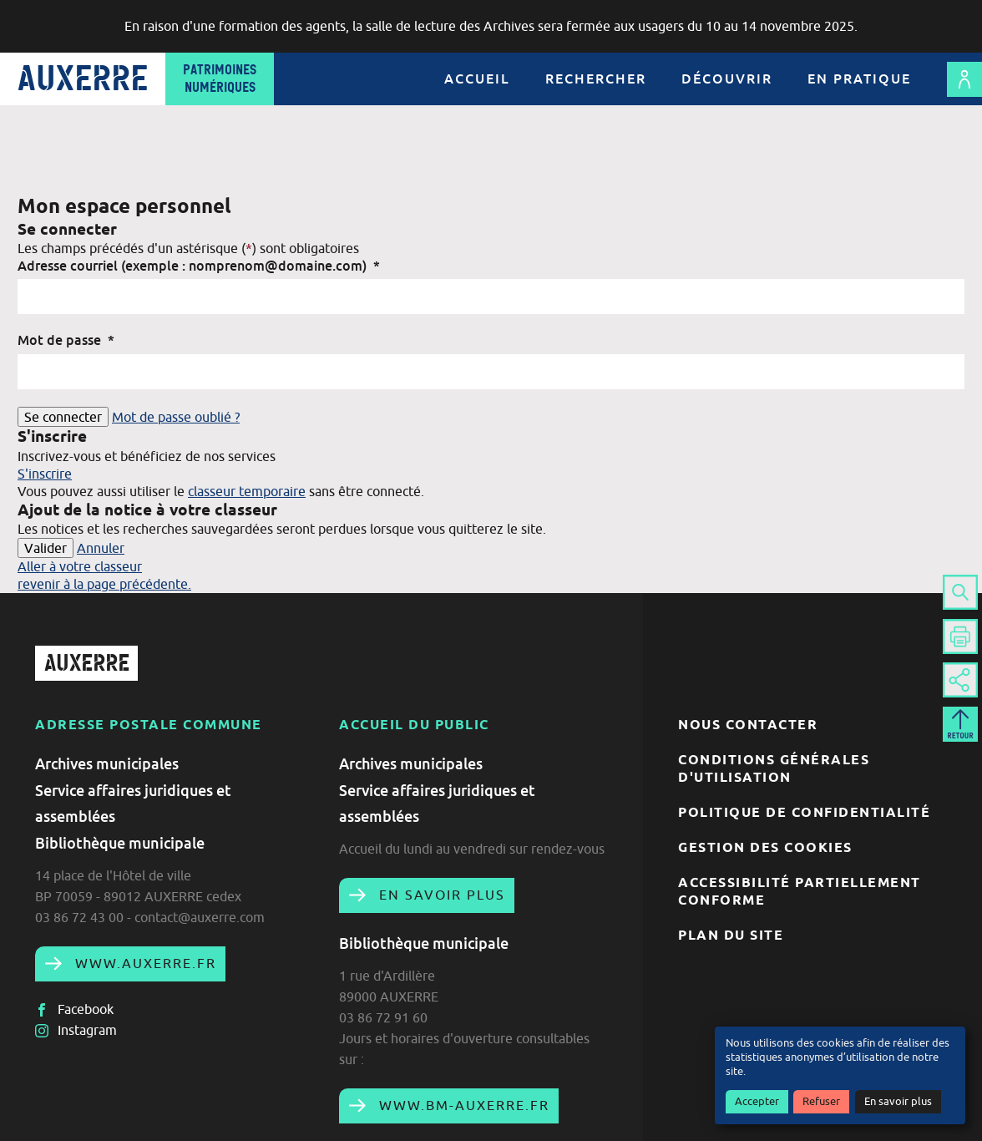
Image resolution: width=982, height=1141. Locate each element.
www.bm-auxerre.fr (461, 1105)
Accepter (757, 1101)
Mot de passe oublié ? (176, 416)
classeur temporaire (247, 491)
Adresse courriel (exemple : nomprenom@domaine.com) (199, 265)
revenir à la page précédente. (104, 583)
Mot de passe (66, 340)
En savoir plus (898, 1101)
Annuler (100, 547)
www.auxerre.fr (143, 963)
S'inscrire (45, 473)
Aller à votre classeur (80, 566)
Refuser (821, 1101)
